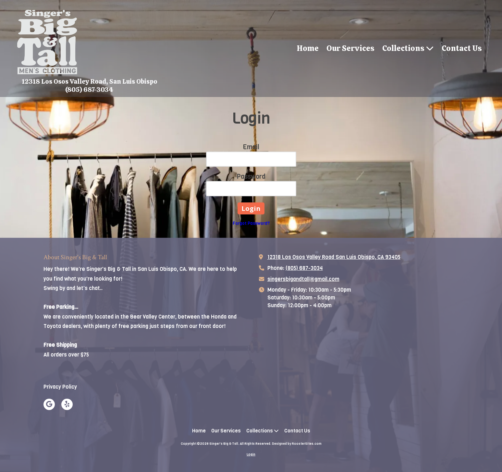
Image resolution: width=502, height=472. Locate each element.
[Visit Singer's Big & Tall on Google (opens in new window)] (49, 404)
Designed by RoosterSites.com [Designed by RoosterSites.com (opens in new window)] (297, 444)
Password (251, 176)
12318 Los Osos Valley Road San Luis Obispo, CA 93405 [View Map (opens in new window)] (333, 257)
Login (251, 454)
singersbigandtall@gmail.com (303, 279)
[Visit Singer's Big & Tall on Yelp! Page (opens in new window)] (67, 404)
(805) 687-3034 (304, 268)
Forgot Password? (251, 223)
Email (251, 147)
